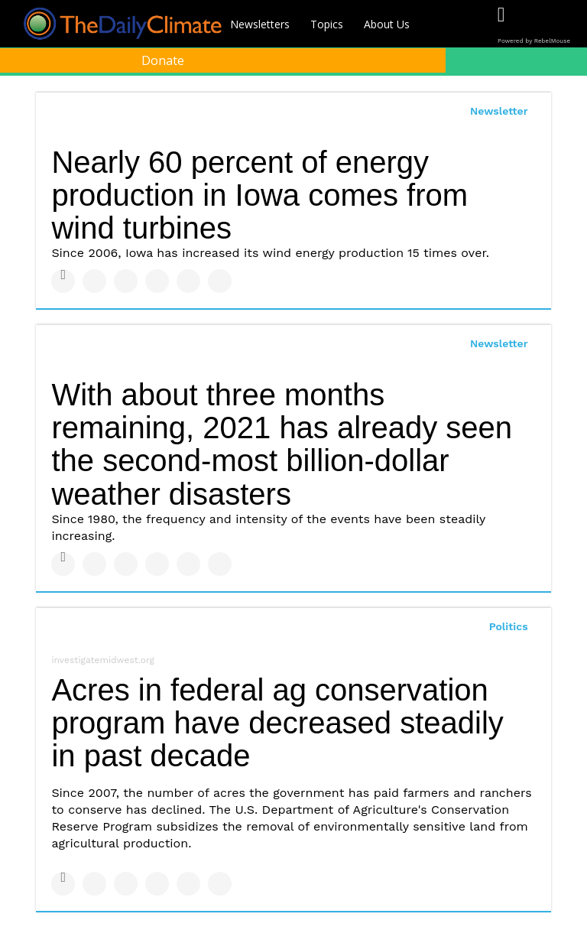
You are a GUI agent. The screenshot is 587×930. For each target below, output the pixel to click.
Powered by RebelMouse (534, 40)
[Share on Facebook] (63, 281)
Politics (508, 626)
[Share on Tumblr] (157, 281)
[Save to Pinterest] (188, 281)
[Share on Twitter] (94, 281)
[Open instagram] (563, 24)
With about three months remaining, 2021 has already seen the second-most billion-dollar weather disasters (281, 444)
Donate (162, 60)
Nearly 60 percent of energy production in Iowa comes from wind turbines (259, 195)
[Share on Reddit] (220, 281)
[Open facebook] (501, 24)
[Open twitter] (532, 24)
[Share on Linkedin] (126, 281)
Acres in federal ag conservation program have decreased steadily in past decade (277, 722)
